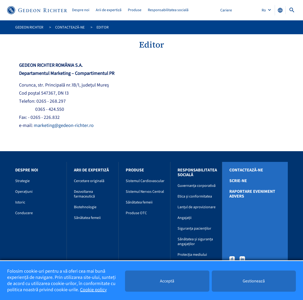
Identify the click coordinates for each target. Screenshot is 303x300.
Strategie (22, 181)
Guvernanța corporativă (197, 185)
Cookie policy (93, 289)
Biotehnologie (85, 207)
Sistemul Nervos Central (145, 191)
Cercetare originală (89, 181)
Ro (264, 10)
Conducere (24, 213)
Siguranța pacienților (194, 228)
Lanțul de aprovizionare (197, 207)
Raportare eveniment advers (252, 194)
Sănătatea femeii (87, 217)
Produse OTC (136, 213)
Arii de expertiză (108, 10)
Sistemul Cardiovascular (145, 181)
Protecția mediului (192, 254)
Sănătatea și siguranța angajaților (195, 242)
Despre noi (80, 10)
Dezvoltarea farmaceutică (84, 194)
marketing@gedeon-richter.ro (64, 125)
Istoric (20, 202)
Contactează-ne (70, 27)
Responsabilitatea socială (168, 10)
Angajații (185, 217)
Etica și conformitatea (195, 196)
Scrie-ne (238, 181)
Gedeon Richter (29, 27)
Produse (134, 10)
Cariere (226, 10)
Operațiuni (24, 191)
